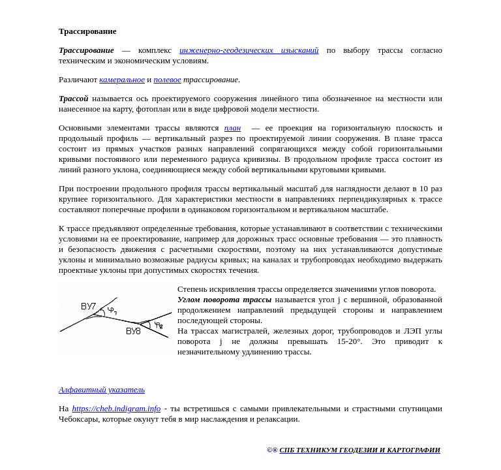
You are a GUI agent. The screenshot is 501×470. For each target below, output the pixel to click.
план (232, 128)
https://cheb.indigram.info (116, 408)
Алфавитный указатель (102, 389)
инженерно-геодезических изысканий (248, 50)
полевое (167, 79)
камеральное (122, 79)
